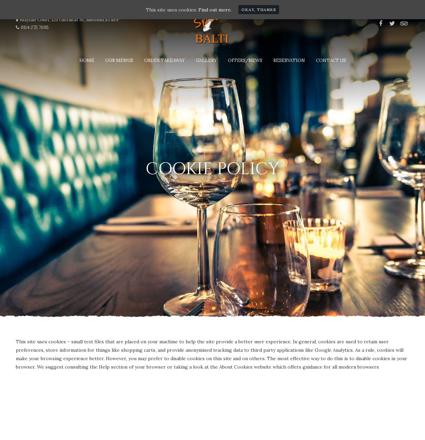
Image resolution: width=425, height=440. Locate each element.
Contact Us (331, 60)
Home (86, 60)
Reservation (289, 60)
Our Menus (119, 60)
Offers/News (245, 60)
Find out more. (215, 10)
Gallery (206, 60)
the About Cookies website (240, 367)
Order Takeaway (164, 60)
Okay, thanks (258, 9)
